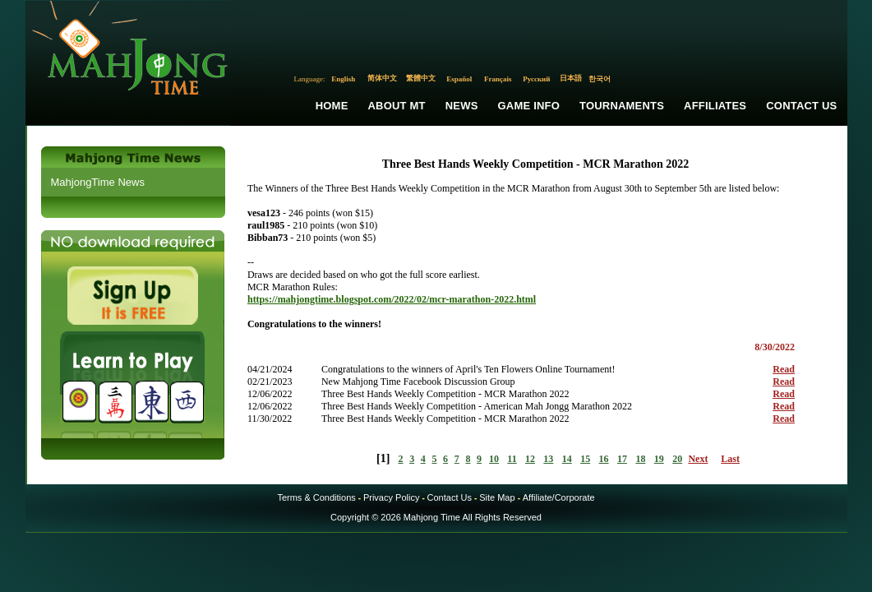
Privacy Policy (391, 497)
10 (494, 459)
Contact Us (801, 105)
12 (530, 459)
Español (459, 79)
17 (622, 459)
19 (659, 459)
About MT (397, 105)
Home (332, 105)
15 (585, 459)
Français (498, 79)
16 (604, 459)
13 (548, 459)
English (343, 79)
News (461, 105)
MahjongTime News (98, 182)
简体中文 (382, 78)
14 (567, 459)
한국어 (599, 79)
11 (511, 459)
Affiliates (715, 105)
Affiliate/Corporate (559, 497)
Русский (536, 79)
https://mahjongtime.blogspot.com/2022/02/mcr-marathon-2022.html (391, 299)
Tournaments (621, 105)
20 (677, 459)
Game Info (529, 105)
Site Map (496, 497)
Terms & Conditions (316, 497)
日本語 (571, 78)
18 (640, 459)
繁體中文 (421, 78)
